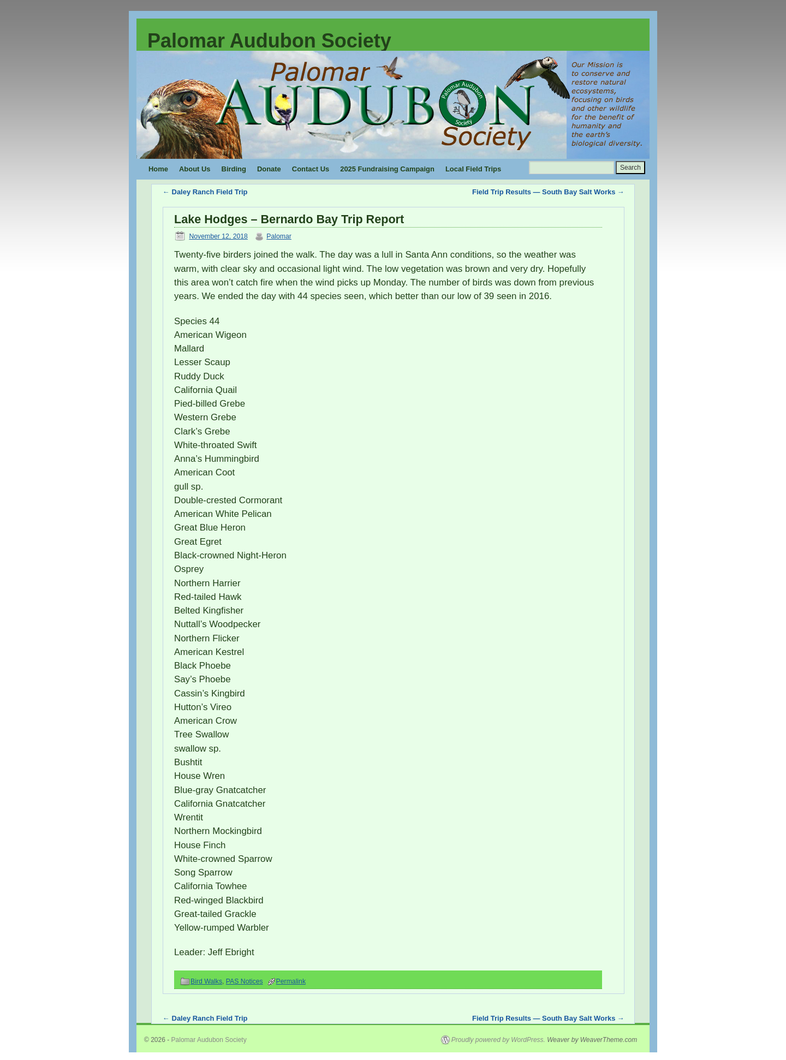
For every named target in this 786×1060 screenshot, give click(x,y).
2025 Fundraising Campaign (387, 169)
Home (158, 169)
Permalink (291, 981)
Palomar (278, 236)
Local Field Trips (473, 169)
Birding (234, 169)
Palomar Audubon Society (269, 40)
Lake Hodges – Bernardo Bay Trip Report (289, 219)
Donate (269, 169)
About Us (195, 169)
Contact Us (310, 169)
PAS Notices (244, 981)
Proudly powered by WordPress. (498, 1040)
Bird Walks (206, 981)
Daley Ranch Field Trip (205, 192)
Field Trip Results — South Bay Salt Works (548, 192)
